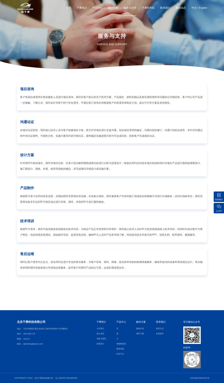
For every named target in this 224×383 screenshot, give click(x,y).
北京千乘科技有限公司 (31, 321)
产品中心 (97, 7)
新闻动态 (181, 7)
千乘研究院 (148, 7)
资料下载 (140, 334)
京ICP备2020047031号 (199, 378)
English (203, 7)
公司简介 (100, 328)
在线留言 (160, 334)
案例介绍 (140, 328)
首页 (68, 7)
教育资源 (120, 349)
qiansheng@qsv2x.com (33, 344)
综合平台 (120, 354)
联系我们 (165, 7)
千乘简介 (82, 7)
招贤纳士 (100, 344)
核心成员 (100, 334)
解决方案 (113, 7)
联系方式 (160, 328)
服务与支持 (130, 7)
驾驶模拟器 (121, 344)
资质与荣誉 (101, 339)
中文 (194, 7)
